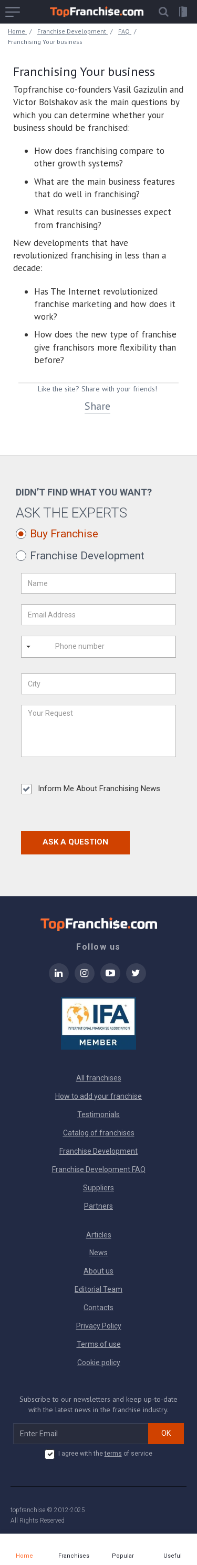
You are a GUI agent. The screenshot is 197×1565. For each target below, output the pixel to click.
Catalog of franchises (98, 1133)
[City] (98, 683)
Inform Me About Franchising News (90, 789)
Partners (98, 1206)
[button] (163, 12)
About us (98, 1271)
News (98, 1252)
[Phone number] (94, 646)
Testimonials (98, 1114)
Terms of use (99, 1344)
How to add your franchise (98, 1096)
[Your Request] (98, 731)
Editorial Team (98, 1289)
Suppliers (98, 1188)
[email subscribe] (81, 1433)
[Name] (98, 583)
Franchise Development (98, 1151)
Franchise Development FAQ (99, 1169)
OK (166, 1433)
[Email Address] (98, 614)
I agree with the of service (98, 1454)
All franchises (98, 1078)
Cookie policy (98, 1362)
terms (113, 1453)
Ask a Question (75, 842)
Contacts (98, 1307)
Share (97, 406)
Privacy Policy (98, 1326)
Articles (98, 1235)
